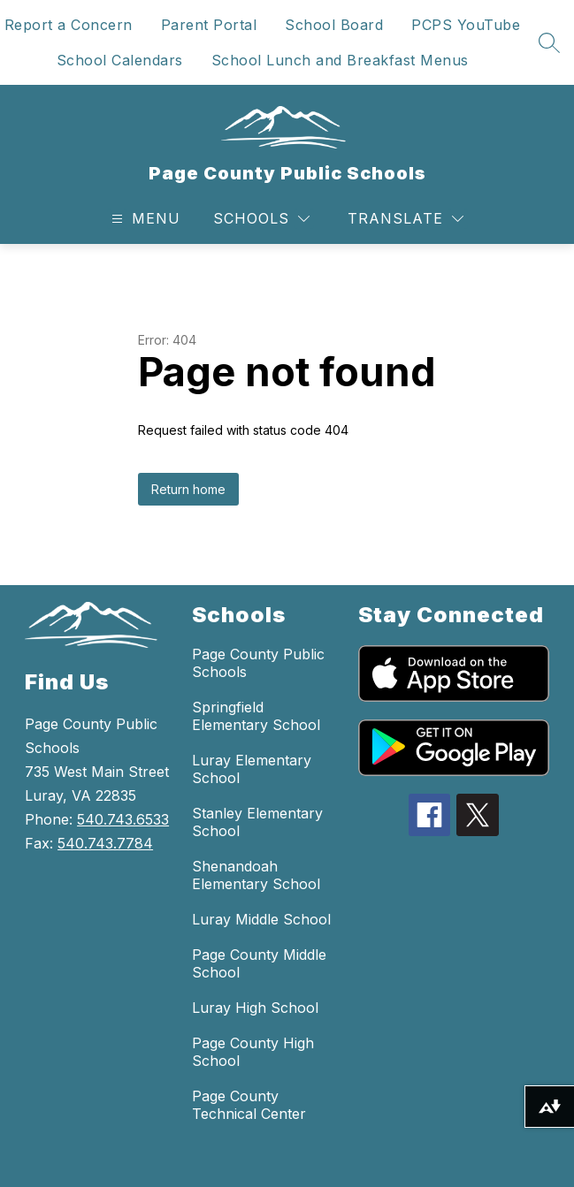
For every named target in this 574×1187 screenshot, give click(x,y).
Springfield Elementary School (256, 716)
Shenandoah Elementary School (256, 875)
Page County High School (253, 1051)
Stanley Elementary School (257, 822)
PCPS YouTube (465, 25)
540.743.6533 (123, 819)
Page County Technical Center (249, 1104)
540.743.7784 (105, 843)
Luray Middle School (261, 919)
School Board (334, 25)
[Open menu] (143, 219)
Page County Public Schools (258, 663)
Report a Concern (68, 25)
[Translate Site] (405, 219)
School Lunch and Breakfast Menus (340, 60)
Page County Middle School (259, 963)
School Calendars (120, 60)
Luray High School (255, 1007)
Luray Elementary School (251, 769)
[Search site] (549, 42)
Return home (188, 489)
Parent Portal (209, 25)
